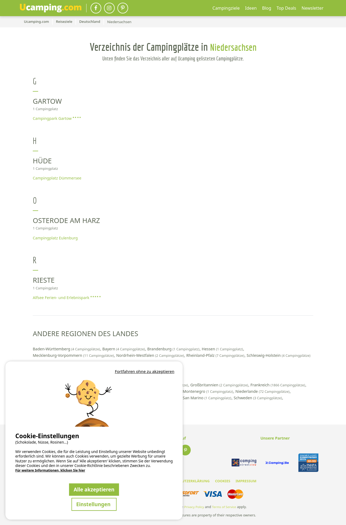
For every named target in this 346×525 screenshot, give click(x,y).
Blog (266, 8)
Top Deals (286, 8)
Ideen (251, 8)
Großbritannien (219, 384)
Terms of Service (224, 507)
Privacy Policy (194, 507)
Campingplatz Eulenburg (55, 237)
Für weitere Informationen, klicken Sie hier (50, 470)
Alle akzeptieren (94, 489)
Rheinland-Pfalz (215, 355)
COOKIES (222, 481)
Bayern (124, 348)
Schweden (258, 397)
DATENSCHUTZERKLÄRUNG (187, 481)
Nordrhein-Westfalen (150, 355)
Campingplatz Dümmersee (57, 178)
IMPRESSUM (246, 481)
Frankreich (278, 384)
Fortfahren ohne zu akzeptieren (144, 371)
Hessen (223, 348)
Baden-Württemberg (67, 348)
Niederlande (262, 391)
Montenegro (208, 391)
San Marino (207, 397)
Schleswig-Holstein (279, 355)
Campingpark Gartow (57, 118)
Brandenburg (173, 348)
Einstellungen (94, 504)
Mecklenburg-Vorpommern (74, 355)
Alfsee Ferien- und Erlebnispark (67, 297)
